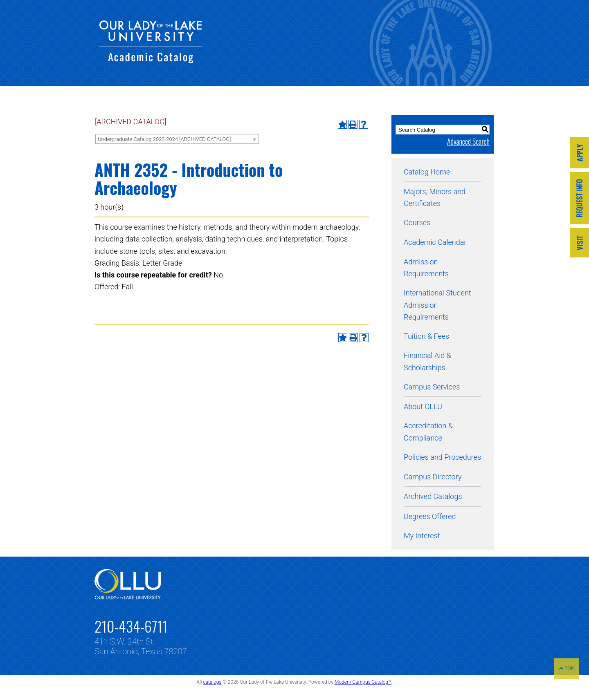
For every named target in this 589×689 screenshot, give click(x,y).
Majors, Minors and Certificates (434, 197)
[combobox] (177, 139)
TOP (566, 668)
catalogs (212, 682)
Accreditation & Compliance (428, 431)
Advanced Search (468, 141)
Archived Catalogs (433, 496)
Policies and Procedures (442, 457)
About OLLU (423, 406)
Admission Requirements (426, 267)
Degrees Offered (430, 516)
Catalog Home (427, 172)
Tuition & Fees (426, 336)
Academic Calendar (435, 242)
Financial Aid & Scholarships (427, 361)
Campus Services (432, 387)
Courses (417, 222)
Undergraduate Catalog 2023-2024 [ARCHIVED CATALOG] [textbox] (164, 139)
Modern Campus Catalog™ (363, 682)
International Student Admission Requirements (437, 305)
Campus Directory (432, 476)
